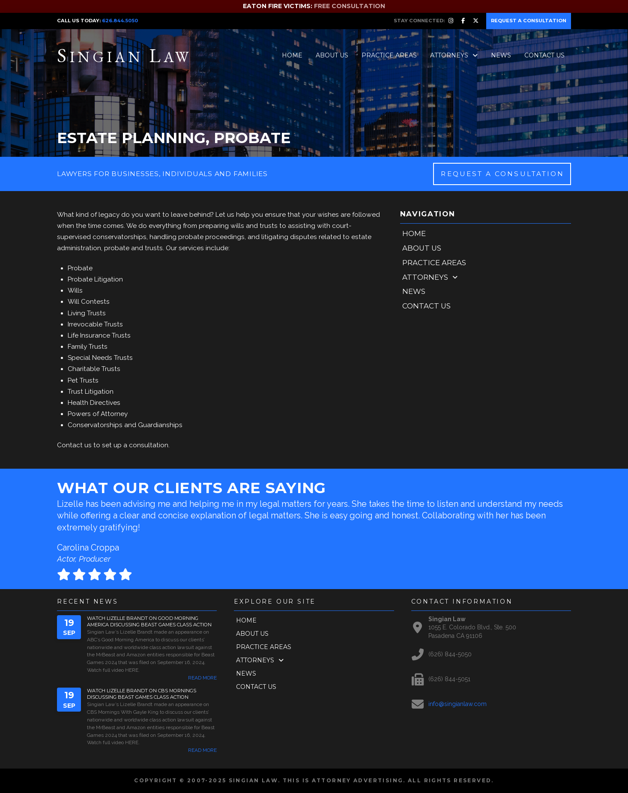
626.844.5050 (120, 21)
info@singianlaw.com (457, 703)
